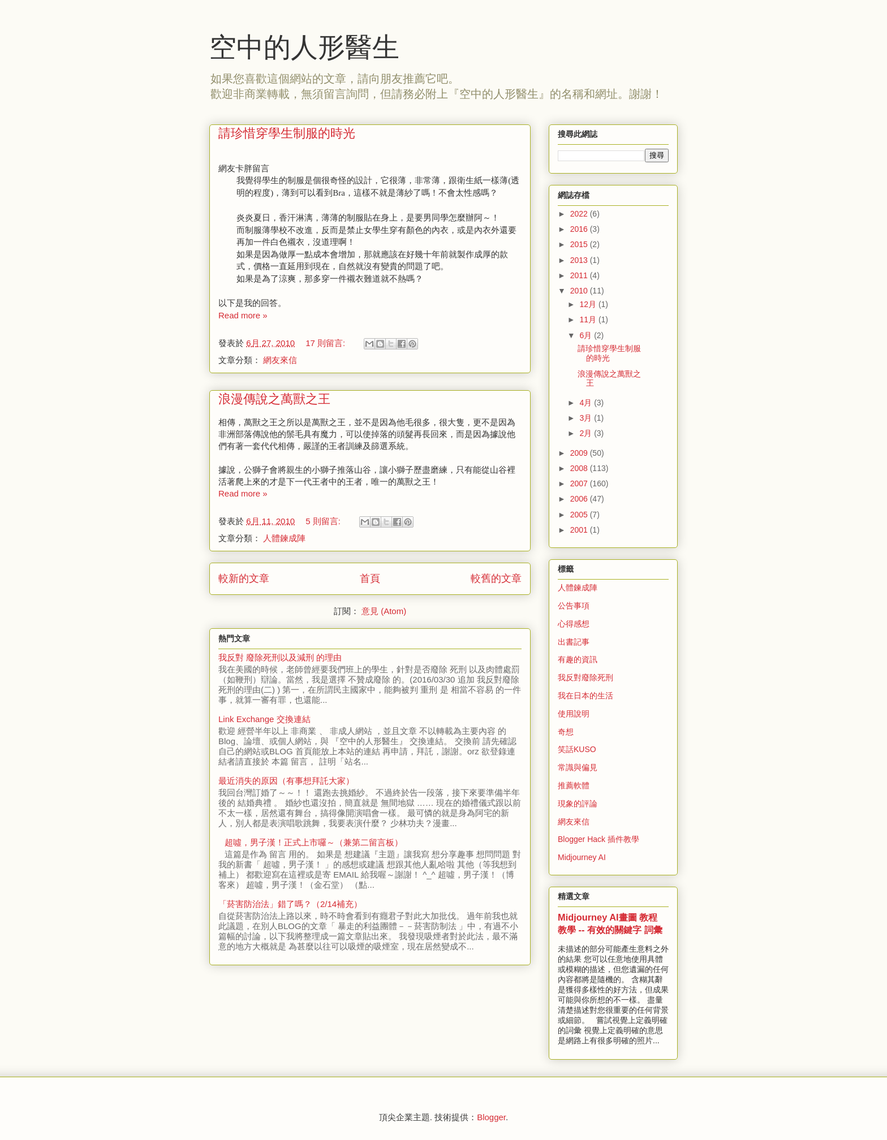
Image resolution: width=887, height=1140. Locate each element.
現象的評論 (577, 803)
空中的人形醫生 (304, 47)
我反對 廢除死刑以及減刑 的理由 (280, 657)
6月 (586, 335)
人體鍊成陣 (284, 538)
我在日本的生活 (585, 695)
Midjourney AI (582, 857)
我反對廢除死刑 (585, 677)
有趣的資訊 (577, 659)
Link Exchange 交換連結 (264, 719)
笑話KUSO (577, 749)
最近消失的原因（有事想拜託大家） (286, 780)
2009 (580, 452)
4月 (586, 402)
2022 (580, 213)
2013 (580, 260)
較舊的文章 (496, 578)
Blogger (491, 1117)
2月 (586, 433)
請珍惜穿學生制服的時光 (286, 133)
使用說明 (573, 713)
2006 (580, 498)
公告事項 (573, 605)
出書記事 (573, 641)
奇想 (566, 731)
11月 (588, 319)
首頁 (370, 578)
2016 (580, 229)
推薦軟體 (573, 785)
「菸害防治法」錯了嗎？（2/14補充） (290, 904)
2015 (580, 244)
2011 (580, 275)
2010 (580, 290)
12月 (588, 304)
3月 (586, 417)
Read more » (243, 315)
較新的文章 (243, 578)
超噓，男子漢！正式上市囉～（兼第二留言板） (314, 842)
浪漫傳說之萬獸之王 (274, 399)
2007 (580, 483)
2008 (580, 468)
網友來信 (280, 360)
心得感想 (573, 623)
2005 (580, 514)
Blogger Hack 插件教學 (598, 839)
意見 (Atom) (383, 611)
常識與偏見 (577, 767)
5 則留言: (324, 521)
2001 (580, 529)
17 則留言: (326, 343)
